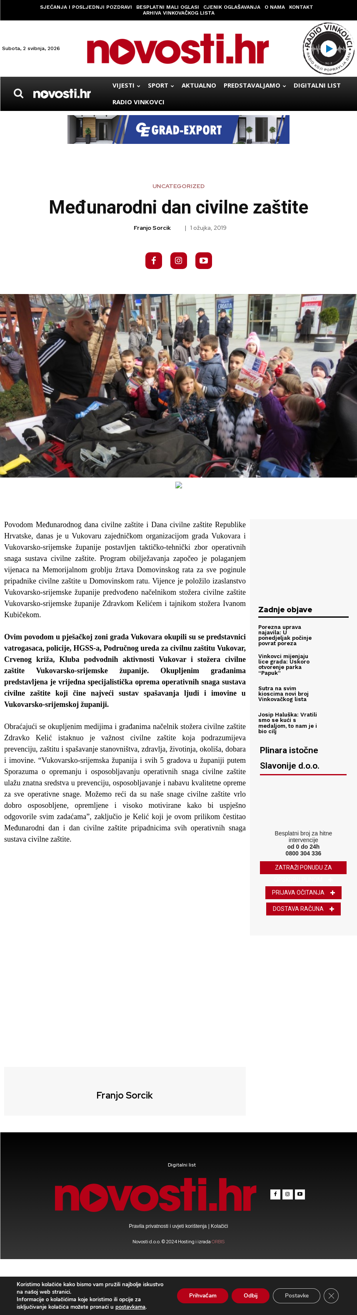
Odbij (247, 1296)
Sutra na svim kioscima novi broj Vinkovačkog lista (283, 693)
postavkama (130, 1307)
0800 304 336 (304, 853)
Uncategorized (178, 186)
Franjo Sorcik (152, 227)
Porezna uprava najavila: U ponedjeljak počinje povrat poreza (285, 635)
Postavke (295, 1296)
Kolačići (219, 1226)
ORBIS (218, 1242)
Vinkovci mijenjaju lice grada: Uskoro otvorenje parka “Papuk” (283, 664)
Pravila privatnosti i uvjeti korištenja (168, 1226)
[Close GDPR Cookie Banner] (331, 1295)
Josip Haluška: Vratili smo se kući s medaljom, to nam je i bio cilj (287, 723)
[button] (18, 93)
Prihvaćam (197, 1296)
